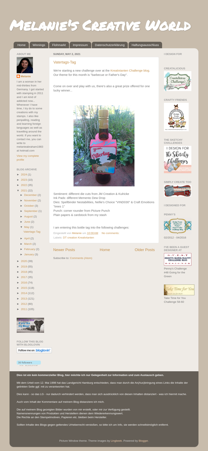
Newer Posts (64, 250)
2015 (24, 287)
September (31, 211)
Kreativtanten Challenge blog (129, 70)
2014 (24, 293)
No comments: (111, 233)
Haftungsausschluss (145, 45)
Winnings (39, 45)
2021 (24, 190)
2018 (24, 271)
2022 (24, 185)
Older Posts (145, 250)
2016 (24, 282)
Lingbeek (116, 440)
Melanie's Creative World (100, 25)
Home (21, 45)
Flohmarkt (59, 45)
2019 (24, 266)
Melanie (26, 76)
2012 (24, 303)
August (29, 216)
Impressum (80, 45)
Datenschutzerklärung (110, 45)
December (31, 195)
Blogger (143, 440)
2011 (24, 309)
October (29, 205)
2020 (24, 261)
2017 (24, 277)
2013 (24, 298)
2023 (24, 179)
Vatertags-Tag (64, 62)
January (29, 254)
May (27, 227)
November (31, 200)
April (27, 238)
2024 (24, 174)
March (28, 243)
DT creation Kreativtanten (78, 237)
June (27, 221)
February (30, 249)
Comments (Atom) (81, 258)
